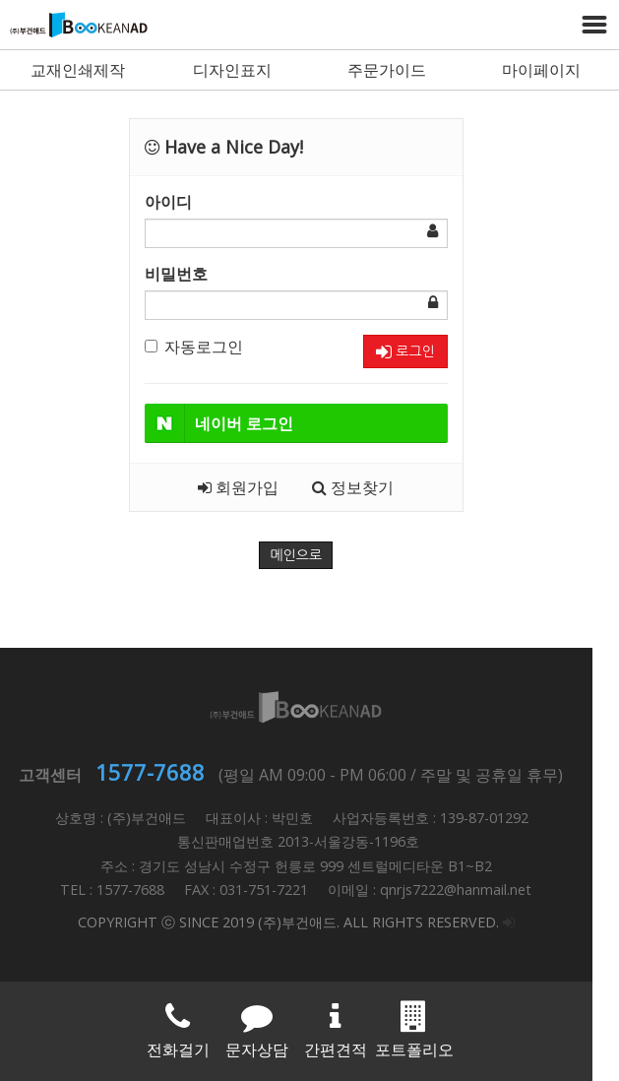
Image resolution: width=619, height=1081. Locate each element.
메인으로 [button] (309, 555)
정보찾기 (366, 487)
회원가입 (252, 487)
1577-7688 (163, 772)
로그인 (419, 352)
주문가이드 (386, 70)
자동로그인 (207, 346)
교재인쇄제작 (78, 70)
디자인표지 (232, 70)
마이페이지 (541, 70)
